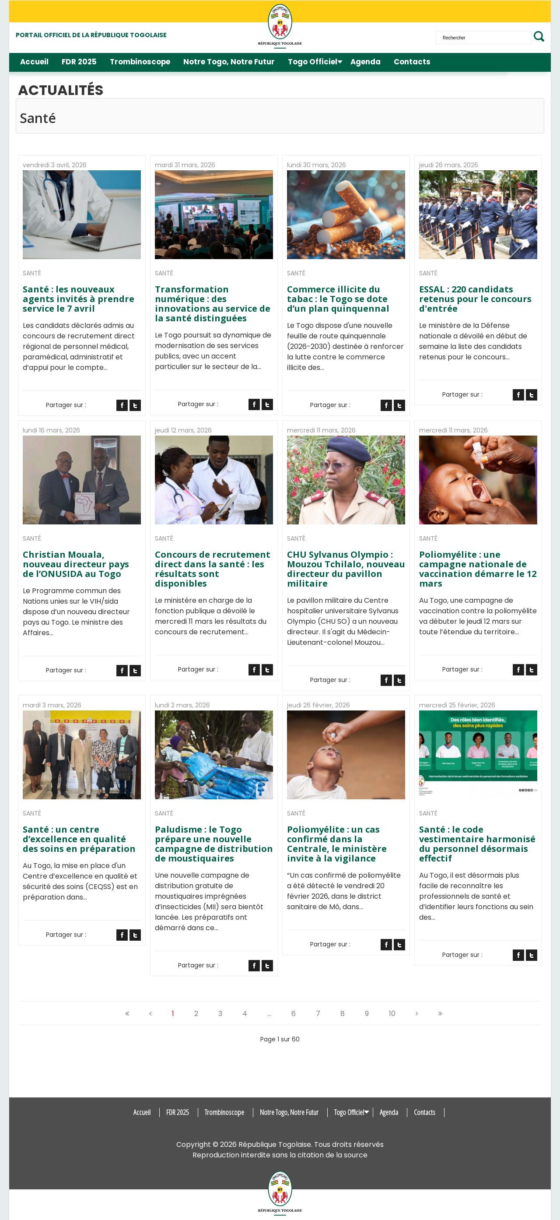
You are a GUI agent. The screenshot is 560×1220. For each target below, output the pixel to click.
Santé (32, 273)
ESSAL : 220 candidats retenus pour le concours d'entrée (475, 299)
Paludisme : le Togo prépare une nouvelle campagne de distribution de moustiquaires (214, 844)
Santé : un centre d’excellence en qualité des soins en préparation (79, 839)
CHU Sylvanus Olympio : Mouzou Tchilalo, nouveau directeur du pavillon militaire (346, 569)
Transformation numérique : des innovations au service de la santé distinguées (212, 304)
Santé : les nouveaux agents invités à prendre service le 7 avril (78, 299)
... (269, 1014)
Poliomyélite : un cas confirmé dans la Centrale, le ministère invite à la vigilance (337, 844)
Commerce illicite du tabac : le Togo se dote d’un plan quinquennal (338, 299)
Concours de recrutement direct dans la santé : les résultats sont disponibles (212, 569)
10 (392, 1014)
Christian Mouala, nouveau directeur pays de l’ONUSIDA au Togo (76, 564)
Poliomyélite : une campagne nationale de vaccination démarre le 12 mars (477, 569)
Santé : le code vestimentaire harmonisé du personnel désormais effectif (477, 844)
